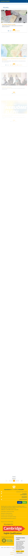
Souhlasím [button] (18, 551)
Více (14, 33)
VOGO (11, 547)
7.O (14, 34)
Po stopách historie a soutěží (8, 28)
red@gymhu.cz (24, 493)
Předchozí (14, 476)
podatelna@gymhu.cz (23, 494)
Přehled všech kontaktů (23, 499)
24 (21, 480)
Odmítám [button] (22, 551)
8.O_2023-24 (17, 34)
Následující (14, 478)
